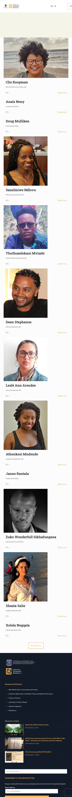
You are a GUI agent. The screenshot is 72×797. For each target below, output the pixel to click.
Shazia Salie (15, 606)
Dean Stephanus (19, 322)
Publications (12, 710)
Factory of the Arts (14, 698)
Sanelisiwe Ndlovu (21, 190)
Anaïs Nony (15, 101)
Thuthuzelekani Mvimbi (25, 253)
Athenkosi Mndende (22, 454)
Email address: (10, 787)
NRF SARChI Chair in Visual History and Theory (23, 690)
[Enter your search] (36, 771)
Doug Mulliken (17, 121)
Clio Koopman (17, 82)
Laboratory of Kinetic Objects (18, 702)
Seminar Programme (15, 706)
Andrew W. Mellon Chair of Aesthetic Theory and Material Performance (31, 694)
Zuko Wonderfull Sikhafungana (31, 537)
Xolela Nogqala (18, 625)
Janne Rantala (17, 473)
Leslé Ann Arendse (21, 385)
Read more (63, 93)
